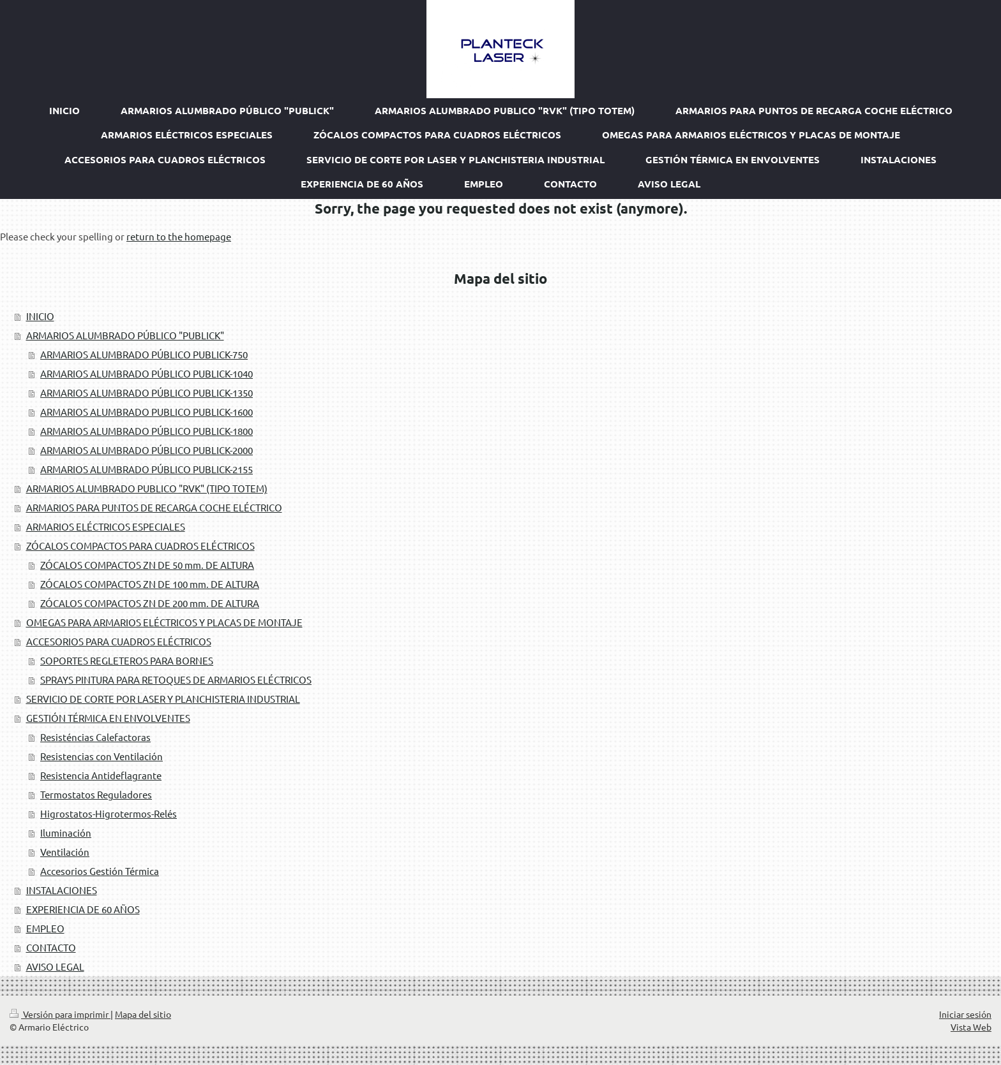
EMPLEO (45, 928)
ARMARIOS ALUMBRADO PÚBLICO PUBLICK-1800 (146, 431)
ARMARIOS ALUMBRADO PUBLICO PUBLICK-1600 (146, 412)
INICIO (40, 316)
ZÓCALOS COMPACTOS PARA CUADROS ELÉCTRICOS (140, 546)
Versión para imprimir (60, 1014)
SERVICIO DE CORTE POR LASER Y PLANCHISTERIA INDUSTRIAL (163, 699)
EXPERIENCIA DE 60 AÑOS (83, 909)
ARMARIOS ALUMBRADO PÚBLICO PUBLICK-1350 (146, 392)
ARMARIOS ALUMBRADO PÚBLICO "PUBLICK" (125, 335)
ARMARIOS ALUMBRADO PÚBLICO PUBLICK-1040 (146, 373)
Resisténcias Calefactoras (95, 737)
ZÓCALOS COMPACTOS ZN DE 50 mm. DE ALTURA (147, 565)
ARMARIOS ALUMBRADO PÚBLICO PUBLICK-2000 (146, 450)
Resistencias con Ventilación (101, 756)
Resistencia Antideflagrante (101, 775)
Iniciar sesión (965, 1014)
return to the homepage (178, 236)
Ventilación (64, 852)
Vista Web (971, 1026)
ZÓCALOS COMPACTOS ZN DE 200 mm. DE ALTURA (149, 603)
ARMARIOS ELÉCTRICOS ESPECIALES (105, 526)
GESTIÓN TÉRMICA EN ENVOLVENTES (108, 718)
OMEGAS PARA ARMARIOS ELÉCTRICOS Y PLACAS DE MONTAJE (164, 622)
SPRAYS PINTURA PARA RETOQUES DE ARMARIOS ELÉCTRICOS (176, 679)
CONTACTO (51, 947)
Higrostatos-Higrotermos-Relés (108, 813)
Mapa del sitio (143, 1014)
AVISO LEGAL (55, 966)
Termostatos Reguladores (96, 794)
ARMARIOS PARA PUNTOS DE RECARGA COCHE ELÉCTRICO (154, 507)
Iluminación (65, 832)
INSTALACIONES (61, 890)
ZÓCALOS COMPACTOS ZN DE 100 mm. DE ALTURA (149, 584)
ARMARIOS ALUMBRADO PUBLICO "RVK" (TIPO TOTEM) (146, 488)
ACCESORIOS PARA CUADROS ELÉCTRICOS (118, 641)
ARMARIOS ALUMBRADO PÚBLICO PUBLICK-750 (144, 354)
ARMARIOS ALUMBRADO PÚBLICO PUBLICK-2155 (146, 469)
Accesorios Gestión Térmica (99, 871)
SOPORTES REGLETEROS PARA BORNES (126, 660)
